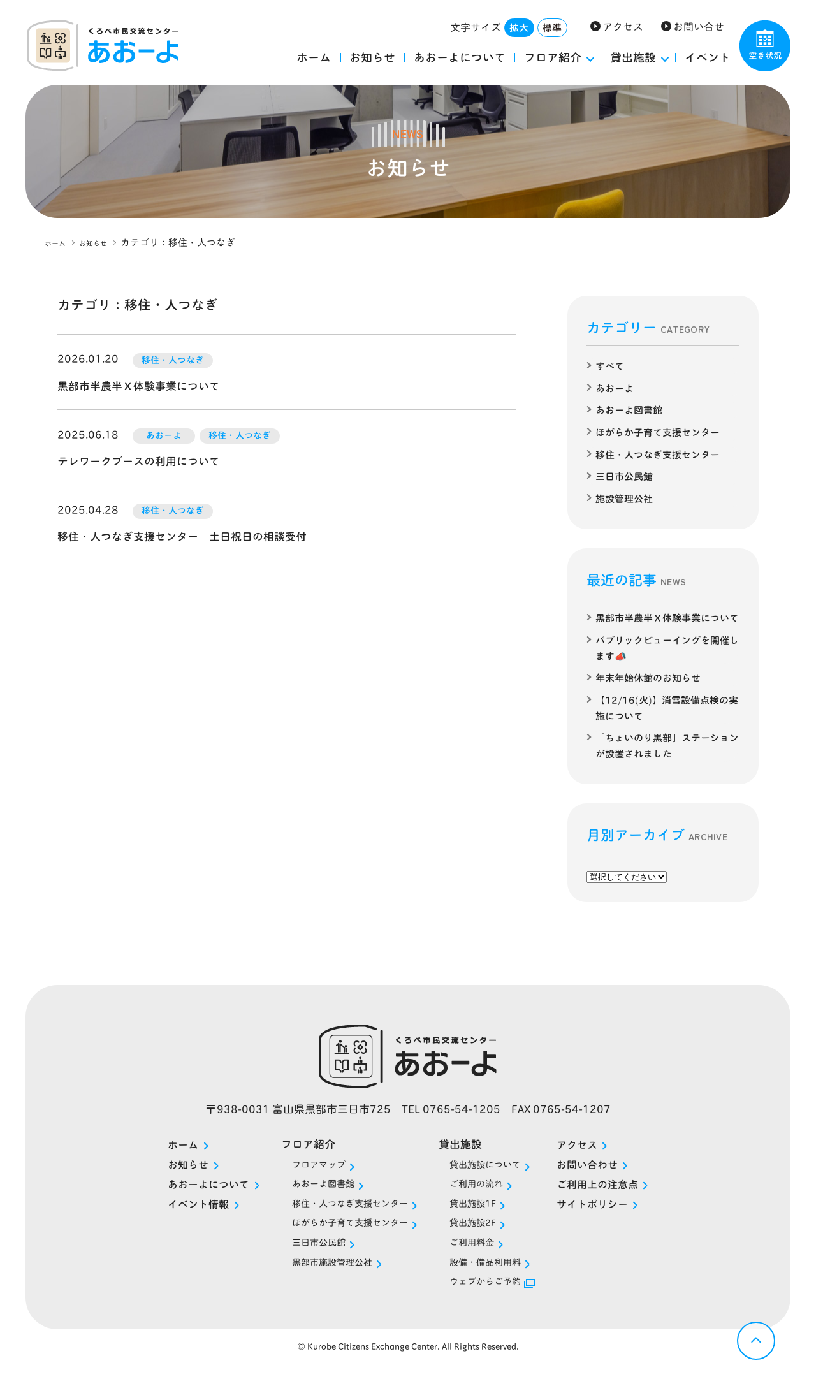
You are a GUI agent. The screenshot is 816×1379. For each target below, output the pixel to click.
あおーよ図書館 (631, 409)
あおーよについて (460, 57)
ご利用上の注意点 (622, 1194)
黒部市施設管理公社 (318, 1274)
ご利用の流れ (486, 1193)
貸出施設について (497, 1173)
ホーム (313, 57)
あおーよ (615, 388)
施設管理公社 (626, 496)
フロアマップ (302, 1173)
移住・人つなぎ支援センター (661, 453)
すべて (610, 366)
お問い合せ (698, 27)
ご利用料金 (481, 1255)
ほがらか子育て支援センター (661, 431)
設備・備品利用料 (497, 1274)
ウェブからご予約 (497, 1295)
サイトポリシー (617, 1214)
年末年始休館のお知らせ (651, 689)
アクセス (622, 27)
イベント (708, 57)
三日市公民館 (626, 474)
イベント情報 (172, 1214)
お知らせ (372, 57)
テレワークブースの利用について (143, 461)
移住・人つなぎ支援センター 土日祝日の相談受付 (189, 536)
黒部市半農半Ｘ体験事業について (143, 385)
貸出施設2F (482, 1234)
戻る (756, 1341)
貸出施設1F (482, 1214)
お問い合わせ (611, 1174)
